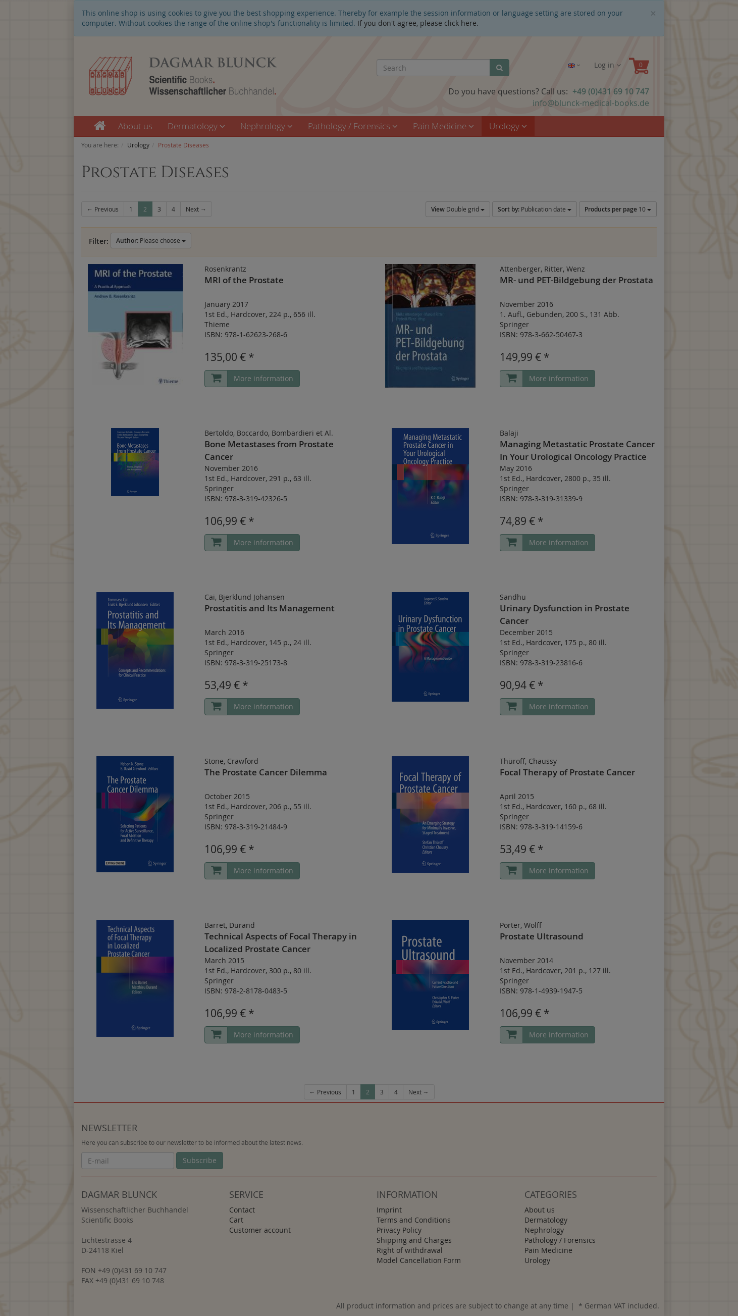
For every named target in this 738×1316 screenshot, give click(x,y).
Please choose (151, 240)
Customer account (260, 1230)
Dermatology (196, 126)
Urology (508, 126)
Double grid (458, 209)
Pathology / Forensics (353, 126)
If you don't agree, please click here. (418, 23)
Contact (242, 1210)
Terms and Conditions (414, 1220)
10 (618, 209)
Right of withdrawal (410, 1250)
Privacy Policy (399, 1230)
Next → (196, 209)
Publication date (534, 209)
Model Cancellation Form (419, 1260)
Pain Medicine (443, 126)
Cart (236, 1220)
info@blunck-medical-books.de (591, 103)
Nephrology (266, 126)
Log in (607, 65)
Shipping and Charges (414, 1240)
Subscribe (200, 1160)
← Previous (103, 209)
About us (135, 126)
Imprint (389, 1210)
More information (263, 378)
